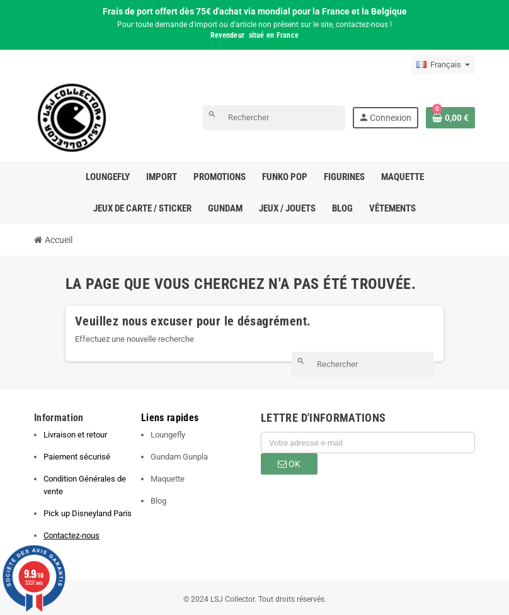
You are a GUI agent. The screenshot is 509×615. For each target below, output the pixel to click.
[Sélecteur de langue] (443, 64)
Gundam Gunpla (179, 456)
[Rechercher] (274, 117)
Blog (158, 500)
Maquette (168, 478)
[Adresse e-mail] (368, 442)
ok (289, 464)
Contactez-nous (71, 535)
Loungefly (168, 434)
